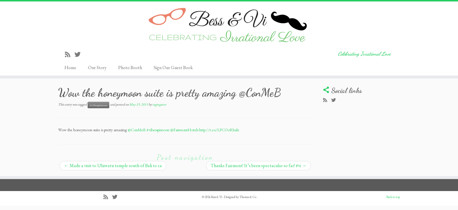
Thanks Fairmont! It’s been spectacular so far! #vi (258, 165)
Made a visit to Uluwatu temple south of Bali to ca (113, 165)
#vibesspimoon (98, 105)
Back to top (393, 197)
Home (70, 67)
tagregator (159, 104)
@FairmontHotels (184, 129)
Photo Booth (130, 67)
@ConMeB (137, 129)
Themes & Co (248, 197)
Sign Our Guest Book (173, 67)
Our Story (97, 67)
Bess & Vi (216, 197)
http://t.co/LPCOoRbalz (219, 129)
